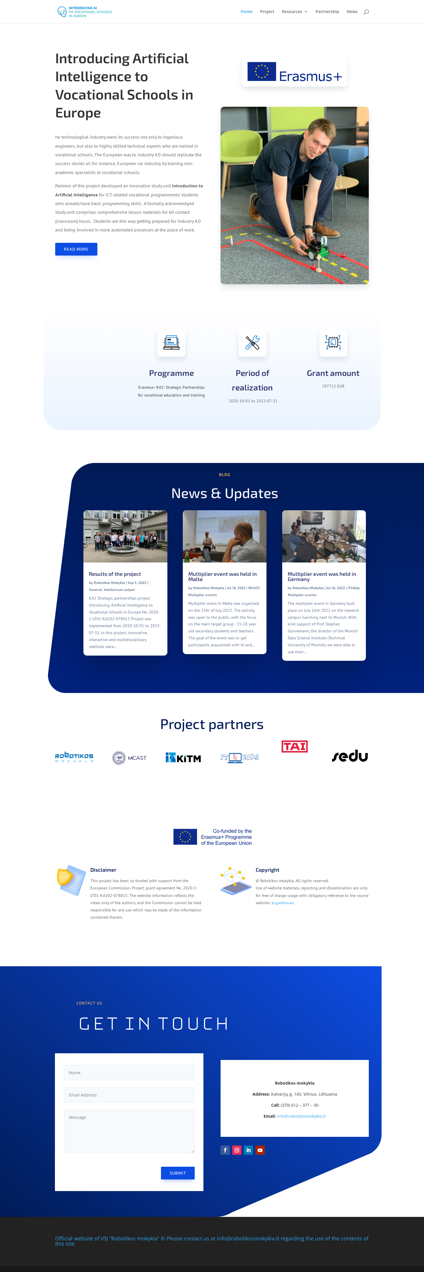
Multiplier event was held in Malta (222, 576)
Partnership (327, 12)
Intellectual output (119, 589)
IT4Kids (353, 588)
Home (247, 12)
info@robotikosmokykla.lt (301, 1116)
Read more (76, 249)
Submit (178, 1172)
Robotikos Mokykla (109, 582)
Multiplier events (202, 595)
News (352, 12)
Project (267, 12)
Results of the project (115, 574)
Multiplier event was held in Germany (322, 576)
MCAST (254, 588)
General (95, 589)
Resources (292, 12)
